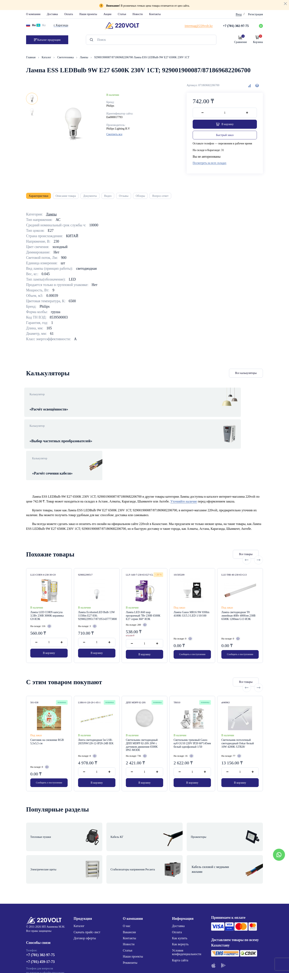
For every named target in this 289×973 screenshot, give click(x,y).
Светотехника (65, 57)
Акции (107, 14)
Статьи (122, 14)
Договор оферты (85, 878)
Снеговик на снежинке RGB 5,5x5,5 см (47, 701)
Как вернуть (180, 884)
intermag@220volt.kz (40, 931)
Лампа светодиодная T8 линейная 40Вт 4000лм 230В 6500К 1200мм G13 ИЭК (238, 576)
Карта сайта (180, 900)
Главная (31, 57)
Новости (137, 14)
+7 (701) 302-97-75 (40, 897)
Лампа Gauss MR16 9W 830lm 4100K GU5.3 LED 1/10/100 (191, 574)
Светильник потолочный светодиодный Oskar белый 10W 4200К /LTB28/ (237, 703)
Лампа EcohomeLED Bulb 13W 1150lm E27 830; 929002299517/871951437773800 (96, 576)
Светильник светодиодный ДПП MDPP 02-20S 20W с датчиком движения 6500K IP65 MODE (142, 705)
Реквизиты (130, 903)
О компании (33, 14)
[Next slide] (258, 514)
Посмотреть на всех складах (209, 163)
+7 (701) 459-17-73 (40, 904)
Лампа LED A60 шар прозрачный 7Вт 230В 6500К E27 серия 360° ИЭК (143, 576)
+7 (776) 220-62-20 (40, 920)
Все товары (222, 514)
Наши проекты (88, 14)
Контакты (155, 14)
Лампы (84, 57)
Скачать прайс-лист (87, 872)
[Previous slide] (246, 514)
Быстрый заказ (224, 136)
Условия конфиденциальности (186, 892)
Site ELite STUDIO (169, 963)
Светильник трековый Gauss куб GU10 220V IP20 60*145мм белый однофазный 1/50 (192, 703)
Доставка (52, 14)
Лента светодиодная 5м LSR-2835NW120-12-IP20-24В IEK (96, 701)
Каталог (47, 57)
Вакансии (129, 872)
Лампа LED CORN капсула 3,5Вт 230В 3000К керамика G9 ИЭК (47, 576)
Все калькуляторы (246, 376)
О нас (126, 866)
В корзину (49, 614)
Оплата (68, 14)
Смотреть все (114, 134)
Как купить (179, 878)
